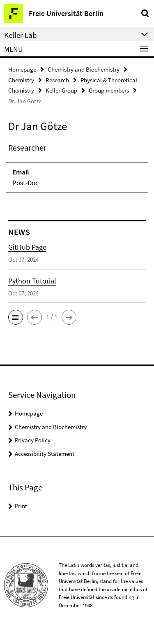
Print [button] (21, 506)
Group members (109, 90)
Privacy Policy (33, 440)
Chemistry (21, 80)
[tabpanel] (77, 167)
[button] (15, 317)
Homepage (22, 69)
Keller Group (61, 90)
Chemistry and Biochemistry (84, 69)
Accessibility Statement (44, 454)
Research (57, 80)
